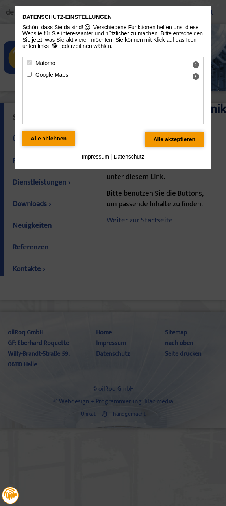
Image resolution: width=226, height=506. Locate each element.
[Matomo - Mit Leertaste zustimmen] (29, 62)
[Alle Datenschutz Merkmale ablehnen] (48, 138)
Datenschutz (128, 156)
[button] (10, 494)
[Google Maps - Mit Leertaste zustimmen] (29, 74)
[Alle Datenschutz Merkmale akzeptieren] (174, 139)
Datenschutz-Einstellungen (67, 17)
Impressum (95, 156)
